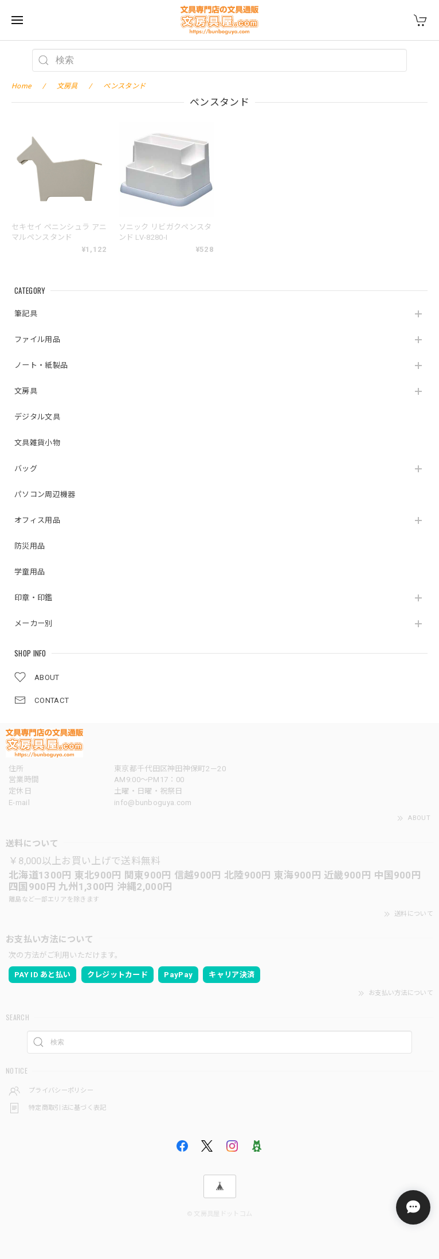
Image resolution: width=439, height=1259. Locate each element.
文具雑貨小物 (37, 442)
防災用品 (29, 546)
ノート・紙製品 (41, 365)
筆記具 (25, 313)
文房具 (25, 391)
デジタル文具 (37, 417)
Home (21, 86)
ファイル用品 (37, 339)
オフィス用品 (37, 520)
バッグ (25, 468)
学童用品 (29, 572)
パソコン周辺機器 (44, 494)
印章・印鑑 (33, 597)
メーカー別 (33, 623)
